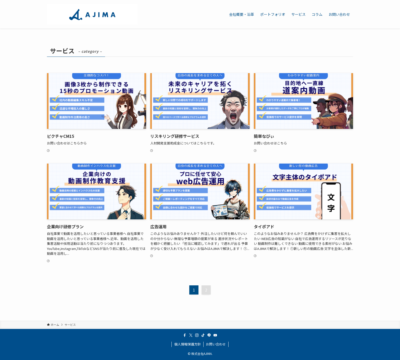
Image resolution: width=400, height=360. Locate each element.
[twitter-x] (191, 335)
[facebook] (184, 335)
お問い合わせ (216, 344)
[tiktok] (203, 335)
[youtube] (215, 335)
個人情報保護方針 (187, 344)
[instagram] (197, 335)
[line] (209, 335)
